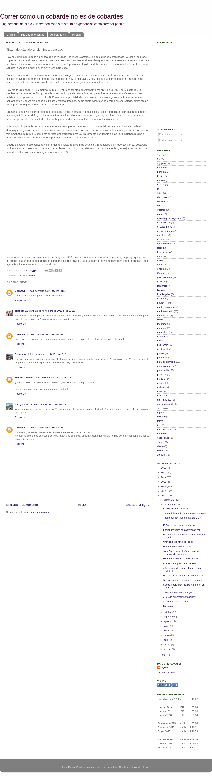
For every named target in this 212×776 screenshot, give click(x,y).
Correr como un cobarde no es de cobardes (61, 16)
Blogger (146, 767)
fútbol (160, 264)
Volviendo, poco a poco (175, 601)
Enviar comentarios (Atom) (35, 512)
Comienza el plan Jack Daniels (179, 563)
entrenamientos (165, 231)
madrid (160, 298)
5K (158, 159)
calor (159, 193)
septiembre (170, 616)
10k (159, 155)
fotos (159, 256)
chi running (163, 197)
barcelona (162, 167)
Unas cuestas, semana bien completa (183, 575)
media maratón (165, 311)
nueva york (163, 345)
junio (166, 630)
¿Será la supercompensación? (179, 597)
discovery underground (169, 218)
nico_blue (113, 767)
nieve (160, 340)
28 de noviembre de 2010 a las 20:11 (55, 311)
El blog (11, 34)
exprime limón (164, 243)
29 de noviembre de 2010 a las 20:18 (46, 427)
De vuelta (168, 606)
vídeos (160, 442)
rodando (161, 387)
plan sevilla (163, 370)
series (160, 408)
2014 (164, 477)
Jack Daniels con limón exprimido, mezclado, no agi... (181, 552)
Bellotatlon (21, 354)
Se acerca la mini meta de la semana (182, 580)
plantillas (162, 374)
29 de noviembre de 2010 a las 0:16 (47, 354)
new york (162, 336)
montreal (162, 328)
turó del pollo (164, 429)
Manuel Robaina (24, 377)
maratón (161, 302)
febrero (168, 649)
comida (161, 201)
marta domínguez (166, 307)
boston (160, 184)
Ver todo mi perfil (166, 672)
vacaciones (163, 437)
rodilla (160, 391)
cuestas (161, 209)
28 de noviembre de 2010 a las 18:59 (46, 291)
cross (160, 205)
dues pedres (163, 222)
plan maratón (164, 366)
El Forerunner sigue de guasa (179, 525)
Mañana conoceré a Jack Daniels (181, 558)
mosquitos (162, 332)
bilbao (160, 180)
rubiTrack (162, 395)
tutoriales (162, 433)
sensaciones (163, 404)
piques (160, 353)
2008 (164, 655)
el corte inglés (164, 226)
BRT (159, 188)
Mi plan (76, 34)
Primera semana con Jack (177, 546)
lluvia (160, 290)
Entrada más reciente (22, 505)
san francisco (164, 399)
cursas (160, 214)
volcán (160, 450)
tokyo (160, 421)
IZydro (164, 667)
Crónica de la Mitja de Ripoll (178, 542)
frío (159, 260)
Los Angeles (163, 294)
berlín (160, 176)
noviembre (170, 504)
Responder (20, 300)
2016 (164, 467)
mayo (167, 635)
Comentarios (167, 140)
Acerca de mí (58, 34)
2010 (164, 495)
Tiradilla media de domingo (177, 592)
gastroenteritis (164, 277)
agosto (168, 621)
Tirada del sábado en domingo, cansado (184, 513)
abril (166, 640)
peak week (163, 349)
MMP (160, 319)
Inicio (82, 505)
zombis (161, 454)
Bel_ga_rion (21, 404)
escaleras (162, 235)
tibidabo (161, 416)
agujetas (161, 163)
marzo (167, 644)
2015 (164, 472)
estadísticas (163, 239)
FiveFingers (163, 252)
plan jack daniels (26, 275)
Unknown (20, 291)
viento (160, 446)
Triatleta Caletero (24, 311)
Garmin (161, 273)
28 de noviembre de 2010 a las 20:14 (46, 334)
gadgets (161, 269)
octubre (168, 612)
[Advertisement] (179, 100)
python (160, 383)
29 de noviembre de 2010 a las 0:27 (53, 377)
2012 (164, 486)
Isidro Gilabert (34, 24)
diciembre (169, 499)
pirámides (162, 357)
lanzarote (162, 285)
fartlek (160, 248)
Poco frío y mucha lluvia (176, 508)
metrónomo (163, 315)
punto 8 (161, 378)
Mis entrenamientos (32, 34)
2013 (164, 481)
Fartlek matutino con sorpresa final (181, 530)
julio (166, 626)
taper (160, 412)
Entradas (165, 134)
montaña (162, 324)
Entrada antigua (137, 505)
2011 (164, 491)
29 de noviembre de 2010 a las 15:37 (49, 404)
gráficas (161, 281)
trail (159, 425)
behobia (161, 172)
